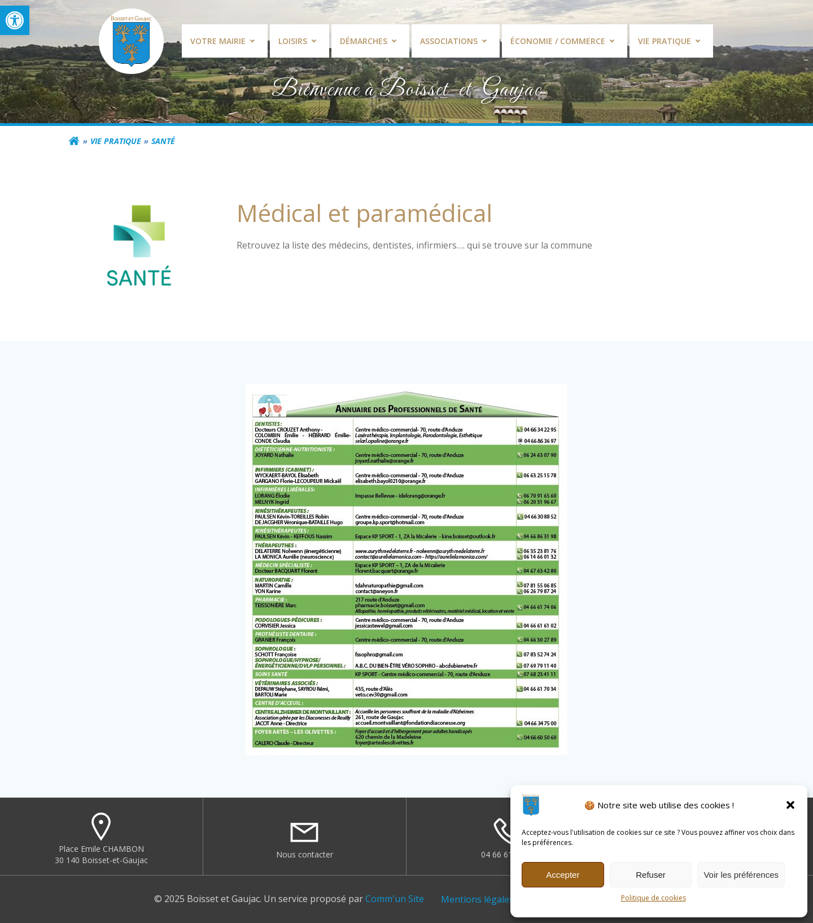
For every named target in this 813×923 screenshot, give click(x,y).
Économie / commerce (564, 41)
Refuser (651, 875)
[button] (14, 20)
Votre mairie (224, 41)
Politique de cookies (653, 898)
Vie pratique (671, 41)
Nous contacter (304, 854)
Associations (455, 41)
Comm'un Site (394, 898)
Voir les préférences (741, 875)
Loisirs (299, 41)
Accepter (562, 875)
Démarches (370, 41)
